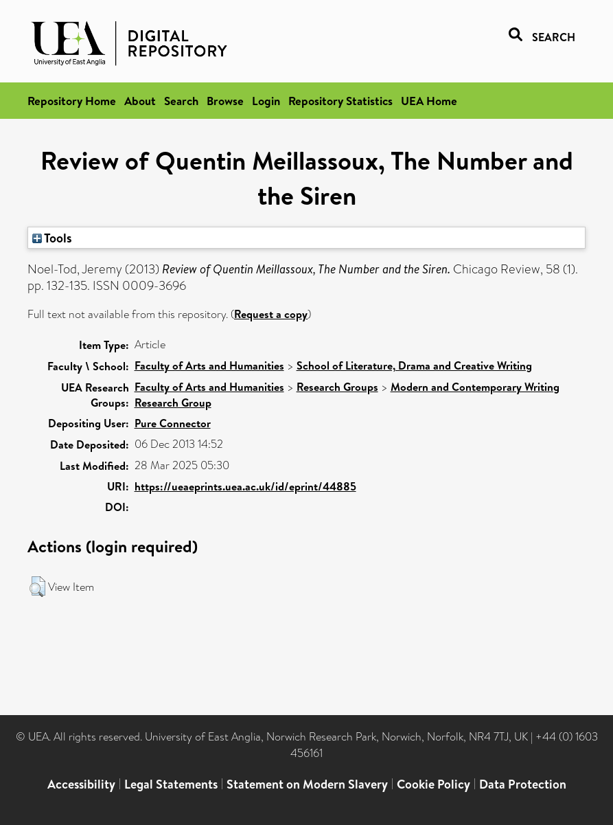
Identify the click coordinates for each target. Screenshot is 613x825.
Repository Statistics (340, 101)
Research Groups (337, 386)
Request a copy (271, 313)
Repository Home (71, 101)
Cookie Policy (433, 784)
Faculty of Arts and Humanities (209, 365)
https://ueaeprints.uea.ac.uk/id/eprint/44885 (245, 486)
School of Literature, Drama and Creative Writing (414, 365)
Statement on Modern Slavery (307, 784)
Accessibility (81, 784)
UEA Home (429, 101)
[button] (37, 586)
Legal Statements (171, 784)
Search (181, 101)
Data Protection (522, 784)
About (140, 101)
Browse (225, 101)
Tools (52, 238)
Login (266, 101)
